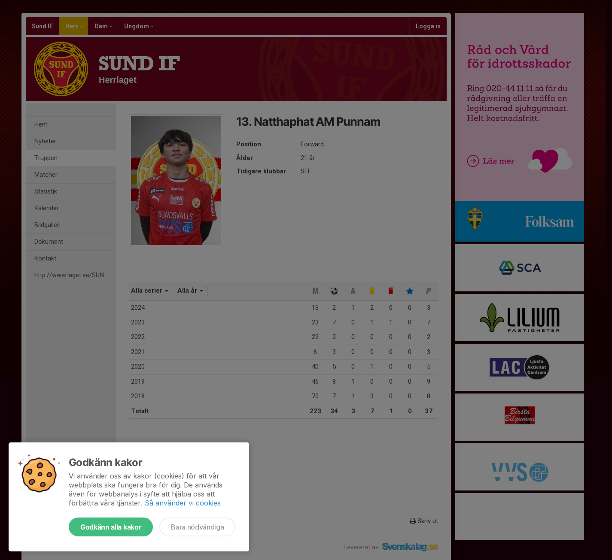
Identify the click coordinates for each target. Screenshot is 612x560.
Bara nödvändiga (197, 527)
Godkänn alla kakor (110, 527)
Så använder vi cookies (183, 503)
